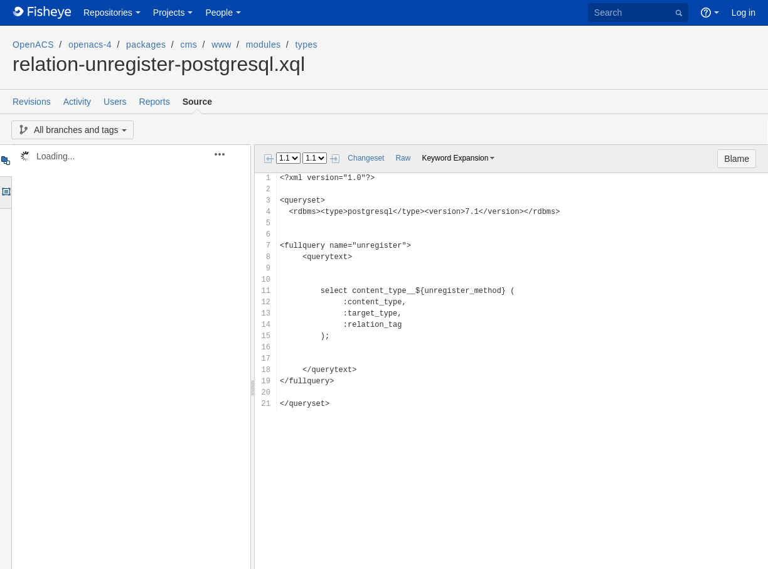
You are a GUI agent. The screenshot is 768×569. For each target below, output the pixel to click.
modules (263, 45)
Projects (169, 13)
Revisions (32, 102)
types (306, 45)
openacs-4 (90, 45)
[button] (227, 154)
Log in (743, 13)
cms (188, 45)
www (221, 45)
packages (146, 45)
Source (197, 102)
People (219, 13)
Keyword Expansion (455, 158)
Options (5, 192)
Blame (736, 159)
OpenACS (33, 45)
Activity (77, 102)
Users (115, 102)
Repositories (107, 13)
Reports (154, 102)
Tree (5, 160)
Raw (402, 158)
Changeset (366, 158)
